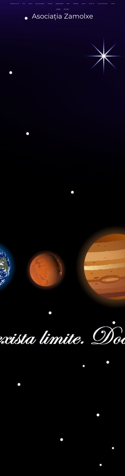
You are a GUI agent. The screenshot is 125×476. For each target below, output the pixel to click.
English (58, 9)
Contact (113, 3)
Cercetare (50, 3)
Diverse (91, 3)
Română (66, 9)
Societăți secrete (59, 3)
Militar (68, 3)
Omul (23, 3)
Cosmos (84, 3)
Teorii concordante (39, 3)
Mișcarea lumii (14, 3)
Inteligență (75, 3)
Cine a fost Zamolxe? (102, 3)
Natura (30, 3)
